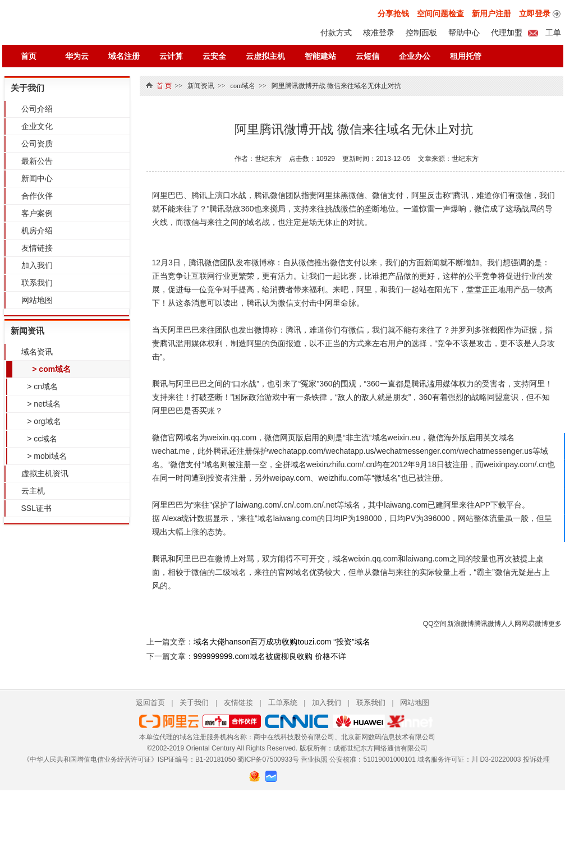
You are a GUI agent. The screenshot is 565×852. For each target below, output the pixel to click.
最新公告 (37, 160)
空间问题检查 (440, 13)
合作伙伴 (37, 195)
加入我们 (37, 265)
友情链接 (37, 247)
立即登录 (534, 13)
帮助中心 (464, 32)
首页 (28, 56)
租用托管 (465, 56)
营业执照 (314, 759)
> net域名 (42, 403)
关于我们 (27, 88)
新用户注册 (491, 13)
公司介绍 (37, 108)
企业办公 (414, 56)
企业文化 (37, 126)
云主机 (33, 490)
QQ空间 (435, 624)
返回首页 (150, 702)
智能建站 (320, 56)
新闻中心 (37, 178)
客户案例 (37, 213)
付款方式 (336, 32)
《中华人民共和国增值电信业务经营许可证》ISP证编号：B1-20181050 (129, 759)
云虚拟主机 (265, 56)
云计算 (171, 56)
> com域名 (49, 369)
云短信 (367, 56)
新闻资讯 (27, 330)
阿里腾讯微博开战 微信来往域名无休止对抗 (336, 86)
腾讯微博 (487, 624)
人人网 (511, 624)
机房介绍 (37, 230)
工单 (553, 32)
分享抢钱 (393, 13)
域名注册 (124, 56)
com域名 (243, 86)
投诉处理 (536, 759)
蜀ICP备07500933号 (267, 759)
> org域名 (42, 421)
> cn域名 (40, 386)
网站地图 (37, 300)
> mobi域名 (45, 456)
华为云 (77, 56)
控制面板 (421, 32)
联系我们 (37, 282)
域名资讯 (37, 351)
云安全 (214, 56)
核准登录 (378, 32)
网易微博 (534, 624)
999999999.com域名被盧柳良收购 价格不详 (270, 656)
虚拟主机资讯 (44, 473)
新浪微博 (460, 624)
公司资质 (37, 143)
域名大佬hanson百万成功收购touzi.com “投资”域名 (282, 641)
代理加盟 (506, 32)
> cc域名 (40, 438)
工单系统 (282, 702)
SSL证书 (36, 508)
